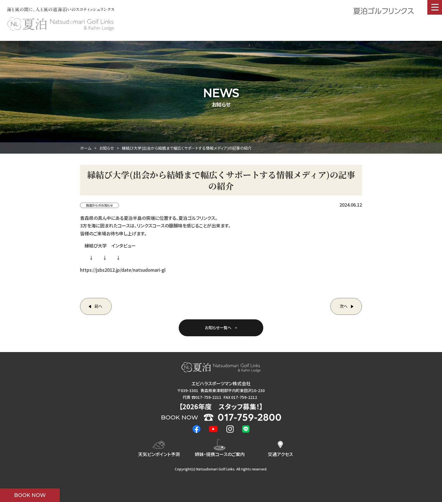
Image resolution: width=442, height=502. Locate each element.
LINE (245, 429)
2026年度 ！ (221, 406)
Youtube (213, 429)
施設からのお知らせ (99, 205)
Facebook (196, 429)
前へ (98, 306)
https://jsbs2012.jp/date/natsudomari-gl (122, 269)
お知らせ (106, 148)
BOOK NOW (30, 495)
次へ (344, 306)
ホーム (85, 148)
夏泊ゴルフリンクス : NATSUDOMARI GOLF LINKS (60, 24)
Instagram (230, 429)
